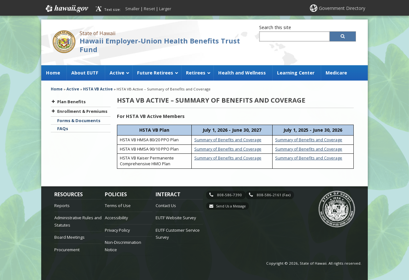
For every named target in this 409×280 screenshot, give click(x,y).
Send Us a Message (231, 206)
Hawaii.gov (66, 8)
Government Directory (342, 8)
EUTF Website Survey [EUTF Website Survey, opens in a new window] (176, 218)
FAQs (62, 128)
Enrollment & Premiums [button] (79, 111)
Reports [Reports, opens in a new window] (62, 205)
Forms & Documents (78, 120)
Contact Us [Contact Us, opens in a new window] (166, 205)
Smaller (132, 9)
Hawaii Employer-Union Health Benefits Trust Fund (160, 45)
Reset (149, 9)
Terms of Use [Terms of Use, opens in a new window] (118, 205)
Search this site (275, 27)
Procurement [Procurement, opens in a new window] (67, 250)
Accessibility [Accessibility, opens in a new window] (116, 218)
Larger (165, 9)
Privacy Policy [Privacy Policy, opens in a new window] (117, 230)
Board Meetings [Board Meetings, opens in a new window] (69, 237)
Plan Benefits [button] (68, 102)
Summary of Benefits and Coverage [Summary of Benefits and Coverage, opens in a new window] (227, 140)
